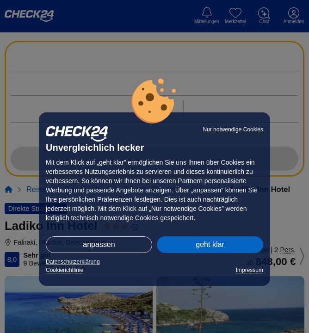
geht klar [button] (210, 244)
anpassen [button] (99, 244)
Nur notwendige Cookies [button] (233, 129)
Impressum (249, 270)
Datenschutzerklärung (73, 262)
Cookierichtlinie (64, 270)
